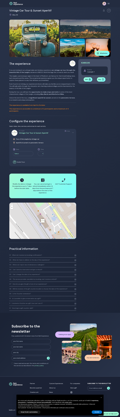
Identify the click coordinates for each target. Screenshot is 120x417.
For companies (75, 383)
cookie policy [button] (68, 402)
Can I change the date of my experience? (24, 274)
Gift (88, 79)
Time (42, 149)
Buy (101, 79)
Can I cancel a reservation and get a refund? (25, 270)
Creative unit (34, 392)
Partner (32, 383)
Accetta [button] (97, 412)
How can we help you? (108, 413)
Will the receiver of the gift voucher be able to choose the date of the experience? (38, 289)
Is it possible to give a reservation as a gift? (25, 298)
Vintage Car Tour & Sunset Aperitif (33, 133)
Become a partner (36, 388)
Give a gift (73, 388)
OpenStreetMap (72, 238)
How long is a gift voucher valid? (21, 308)
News (51, 392)
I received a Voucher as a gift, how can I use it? (26, 303)
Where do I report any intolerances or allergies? (26, 265)
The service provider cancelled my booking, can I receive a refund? (33, 279)
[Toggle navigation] (108, 3)
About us (52, 388)
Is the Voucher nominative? (20, 294)
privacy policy (39, 366)
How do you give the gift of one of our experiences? (28, 284)
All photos (102, 53)
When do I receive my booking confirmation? (25, 255)
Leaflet (63, 238)
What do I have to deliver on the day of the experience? (29, 260)
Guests (89, 70)
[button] (43, 221)
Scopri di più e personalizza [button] (29, 412)
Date (17, 149)
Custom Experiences (56, 383)
